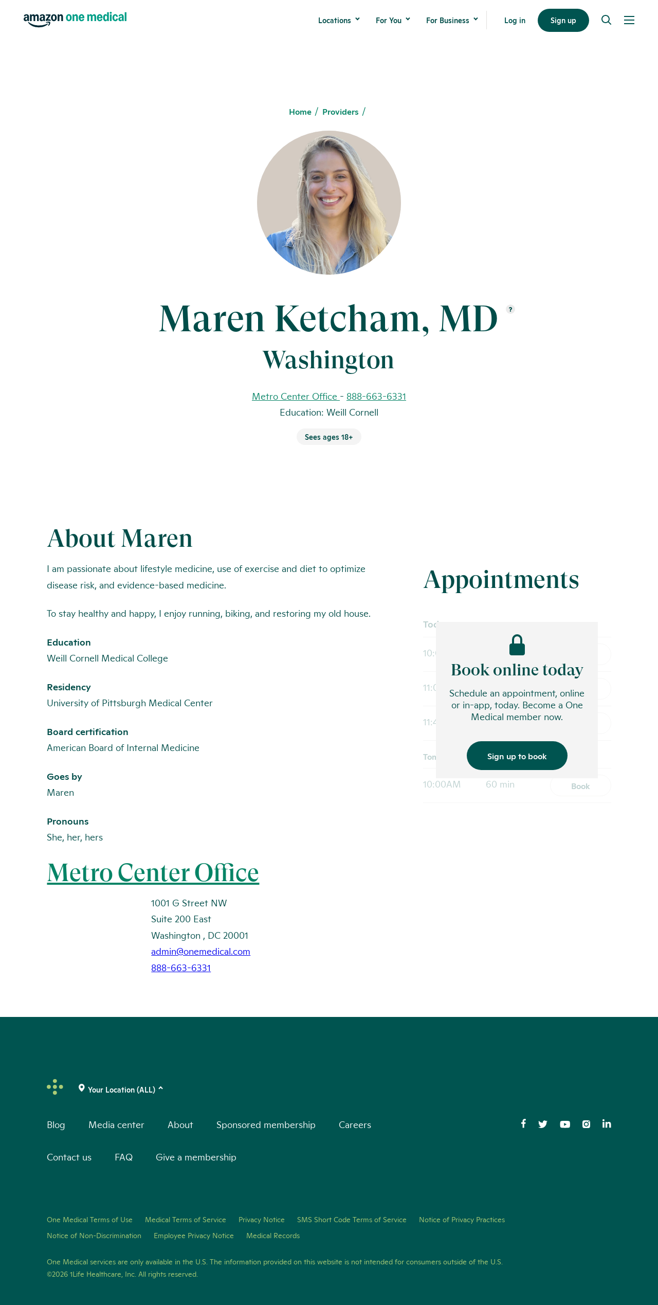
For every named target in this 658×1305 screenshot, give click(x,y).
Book (580, 785)
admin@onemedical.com (200, 950)
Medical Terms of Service (185, 1219)
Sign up (563, 20)
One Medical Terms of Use (90, 1219)
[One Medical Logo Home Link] (75, 20)
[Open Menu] (629, 20)
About (180, 1124)
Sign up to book (517, 755)
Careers (355, 1124)
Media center (116, 1124)
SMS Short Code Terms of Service (352, 1219)
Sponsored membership (266, 1124)
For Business (447, 20)
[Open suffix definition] (510, 310)
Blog (56, 1124)
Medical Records (273, 1235)
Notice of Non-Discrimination (94, 1235)
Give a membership (196, 1156)
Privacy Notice (262, 1219)
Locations (334, 20)
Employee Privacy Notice (194, 1235)
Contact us (69, 1156)
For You (388, 20)
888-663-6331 (376, 395)
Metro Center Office (153, 873)
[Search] (606, 20)
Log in (514, 20)
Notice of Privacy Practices (462, 1219)
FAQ (124, 1156)
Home (300, 111)
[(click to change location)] (121, 1089)
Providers (340, 111)
